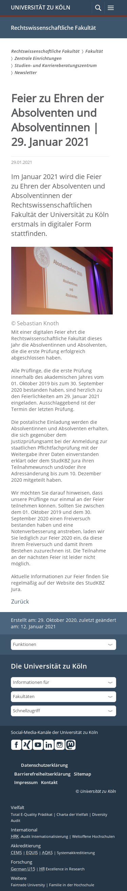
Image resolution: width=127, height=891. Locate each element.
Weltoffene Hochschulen (93, 836)
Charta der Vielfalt (73, 814)
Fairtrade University (28, 885)
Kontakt (49, 782)
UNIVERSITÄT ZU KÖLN (40, 7)
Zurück (20, 601)
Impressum (26, 782)
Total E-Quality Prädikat (32, 814)
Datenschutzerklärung (44, 765)
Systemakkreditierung (76, 852)
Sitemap (82, 774)
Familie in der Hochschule (71, 885)
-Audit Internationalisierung (40, 836)
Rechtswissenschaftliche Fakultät (53, 27)
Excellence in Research (62, 869)
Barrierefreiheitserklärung (42, 774)
